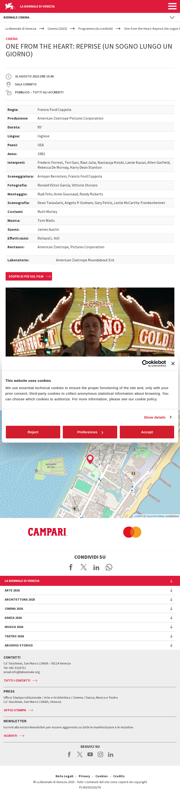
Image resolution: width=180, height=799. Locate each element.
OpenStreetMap (155, 516)
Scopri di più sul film (26, 276)
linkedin (111, 757)
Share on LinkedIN (96, 567)
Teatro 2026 (14, 636)
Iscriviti (10, 735)
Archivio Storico (19, 645)
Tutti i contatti (17, 680)
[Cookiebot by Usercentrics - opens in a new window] (145, 363)
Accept (147, 432)
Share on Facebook (71, 567)
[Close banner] (173, 363)
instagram (100, 757)
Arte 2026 (12, 590)
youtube (90, 757)
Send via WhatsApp (109, 567)
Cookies (101, 776)
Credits (119, 776)
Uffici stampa (15, 710)
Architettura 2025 (20, 599)
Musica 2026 (14, 627)
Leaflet (138, 516)
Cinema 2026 (14, 608)
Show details (155, 417)
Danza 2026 (13, 618)
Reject (33, 432)
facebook (69, 757)
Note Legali (64, 776)
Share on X (83, 567)
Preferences (90, 432)
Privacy (84, 776)
